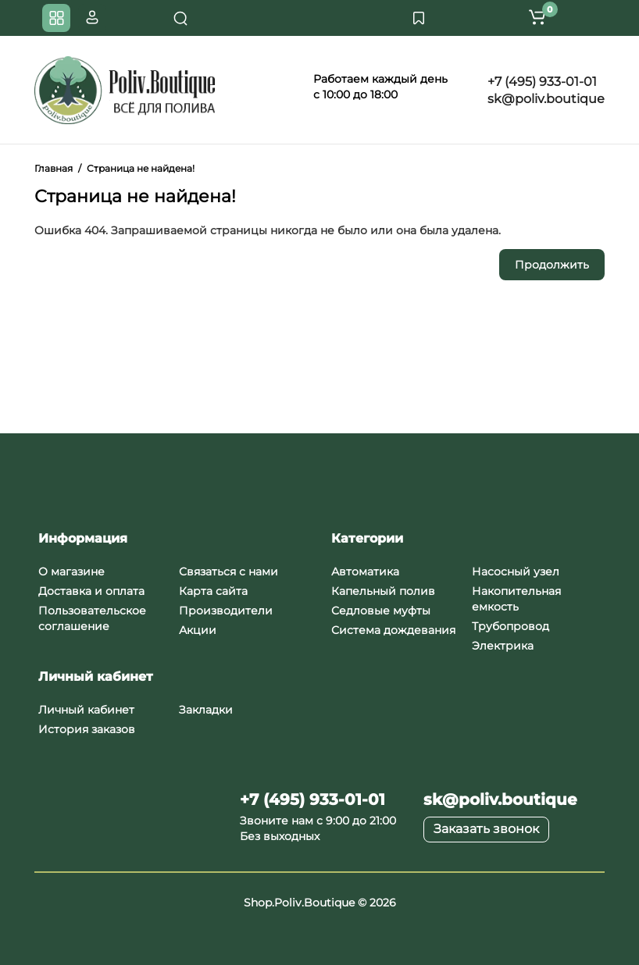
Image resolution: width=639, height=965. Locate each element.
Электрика (503, 646)
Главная (53, 168)
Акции (197, 630)
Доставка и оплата (91, 591)
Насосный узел (515, 571)
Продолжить (552, 265)
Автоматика (365, 571)
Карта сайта (213, 591)
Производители (226, 611)
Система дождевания (393, 630)
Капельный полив (383, 591)
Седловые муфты (380, 611)
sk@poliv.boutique (544, 98)
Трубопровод (510, 626)
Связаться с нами (228, 571)
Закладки (206, 710)
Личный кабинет (86, 710)
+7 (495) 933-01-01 (540, 81)
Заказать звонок (486, 828)
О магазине (71, 571)
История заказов (86, 729)
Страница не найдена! (141, 168)
